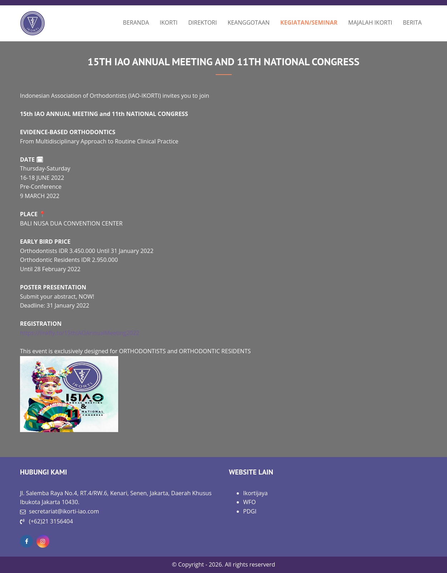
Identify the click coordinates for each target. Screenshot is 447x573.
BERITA (412, 22)
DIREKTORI (202, 22)
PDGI (249, 511)
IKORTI (168, 22)
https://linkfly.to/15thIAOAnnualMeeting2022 (79, 333)
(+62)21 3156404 (51, 521)
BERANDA (136, 22)
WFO (249, 502)
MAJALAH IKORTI (370, 22)
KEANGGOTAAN (248, 22)
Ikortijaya (255, 493)
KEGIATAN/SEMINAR (308, 22)
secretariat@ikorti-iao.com (64, 511)
